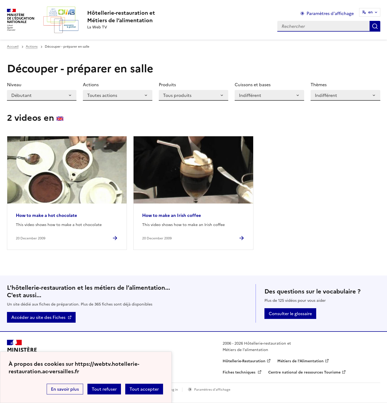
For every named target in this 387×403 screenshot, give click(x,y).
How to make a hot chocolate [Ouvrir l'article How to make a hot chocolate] (46, 215)
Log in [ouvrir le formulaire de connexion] (173, 389)
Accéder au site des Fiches (38, 317)
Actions (32, 46)
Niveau (14, 84)
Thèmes (319, 84)
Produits (167, 84)
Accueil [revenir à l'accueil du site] (13, 46)
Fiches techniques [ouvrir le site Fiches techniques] (239, 372)
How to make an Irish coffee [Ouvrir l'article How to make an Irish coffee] (171, 215)
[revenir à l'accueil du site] (121, 16)
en (370, 12)
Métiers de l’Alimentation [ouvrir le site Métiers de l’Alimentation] (300, 361)
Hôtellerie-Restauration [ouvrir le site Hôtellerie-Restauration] (244, 361)
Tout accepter (144, 389)
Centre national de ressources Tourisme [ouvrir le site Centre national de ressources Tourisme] (304, 372)
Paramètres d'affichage (212, 389)
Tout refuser (104, 389)
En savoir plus (65, 389)
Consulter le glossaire (290, 313)
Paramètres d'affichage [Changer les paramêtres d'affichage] (330, 13)
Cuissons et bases (253, 84)
